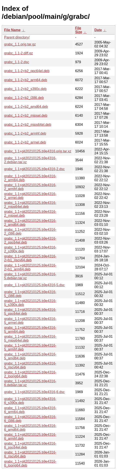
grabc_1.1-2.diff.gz (18, 53)
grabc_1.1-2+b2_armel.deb (25, 142)
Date (98, 30)
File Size (78, 30)
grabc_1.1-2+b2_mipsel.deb (25, 115)
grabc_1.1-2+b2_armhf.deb (25, 133)
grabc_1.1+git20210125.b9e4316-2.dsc (34, 169)
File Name (12, 30)
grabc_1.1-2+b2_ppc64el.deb (26, 71)
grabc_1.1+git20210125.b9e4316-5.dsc (34, 285)
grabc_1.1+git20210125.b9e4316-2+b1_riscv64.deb (30, 258)
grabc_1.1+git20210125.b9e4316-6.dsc (34, 392)
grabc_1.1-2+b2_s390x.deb (25, 89)
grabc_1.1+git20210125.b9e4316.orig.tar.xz (37, 151)
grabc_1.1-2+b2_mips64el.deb (27, 124)
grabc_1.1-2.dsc (16, 62)
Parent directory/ (17, 37)
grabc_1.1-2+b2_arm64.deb (25, 80)
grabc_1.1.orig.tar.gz (20, 44)
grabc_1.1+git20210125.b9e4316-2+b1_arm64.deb (30, 267)
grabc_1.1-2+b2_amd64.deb (26, 106)
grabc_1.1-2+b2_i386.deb (24, 98)
